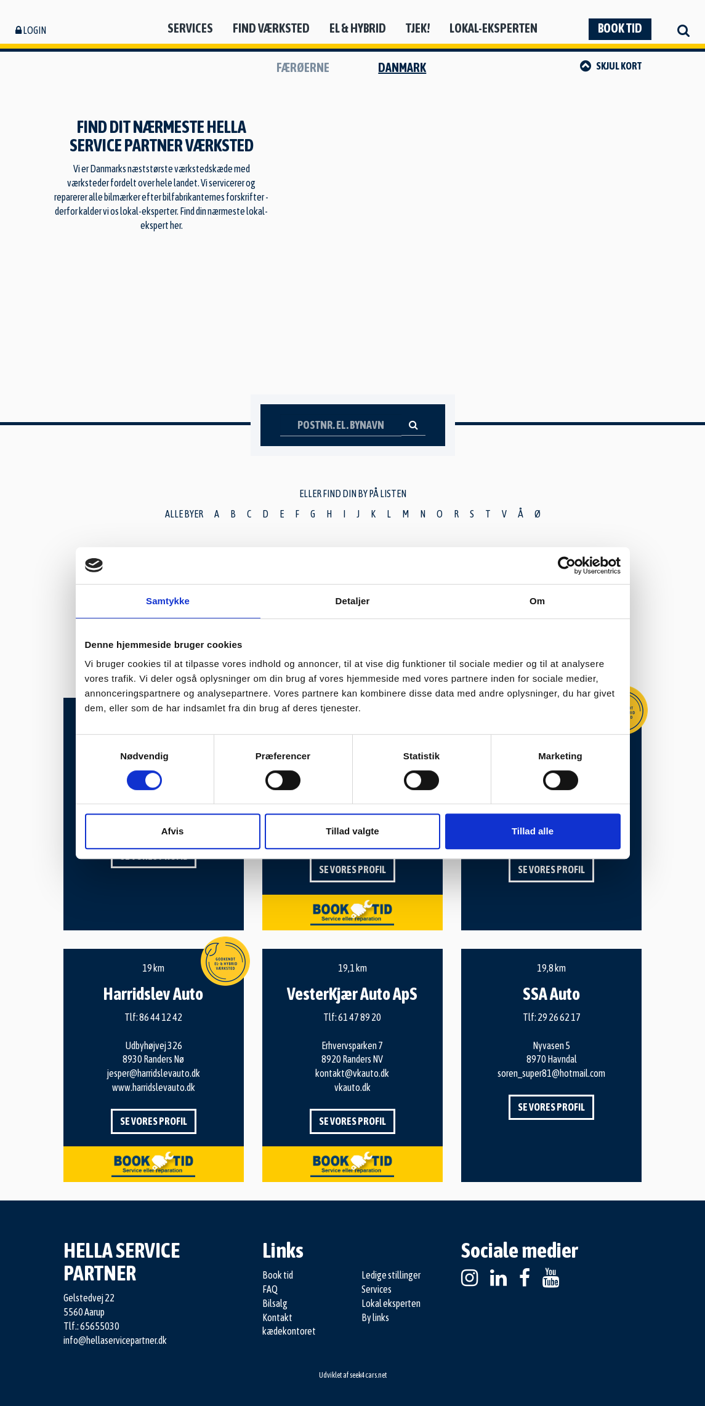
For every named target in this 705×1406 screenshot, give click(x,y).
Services (190, 28)
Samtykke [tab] (168, 601)
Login (30, 30)
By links (375, 1317)
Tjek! (418, 28)
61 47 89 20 (359, 1017)
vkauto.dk (352, 1087)
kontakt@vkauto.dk (352, 1073)
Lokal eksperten (391, 1303)
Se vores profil (352, 869)
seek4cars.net (368, 1375)
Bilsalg (275, 1303)
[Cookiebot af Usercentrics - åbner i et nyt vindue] (567, 565)
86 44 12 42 (160, 1017)
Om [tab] (537, 601)
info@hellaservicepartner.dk (115, 1340)
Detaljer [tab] (353, 601)
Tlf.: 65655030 (91, 1326)
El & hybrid (357, 28)
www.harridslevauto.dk (153, 1087)
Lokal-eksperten (493, 28)
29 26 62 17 (559, 1017)
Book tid (620, 28)
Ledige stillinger (391, 1274)
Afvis (172, 831)
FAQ (270, 1289)
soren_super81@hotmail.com (551, 1073)
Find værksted (271, 28)
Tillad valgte (352, 831)
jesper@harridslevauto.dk (153, 1073)
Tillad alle (533, 831)
